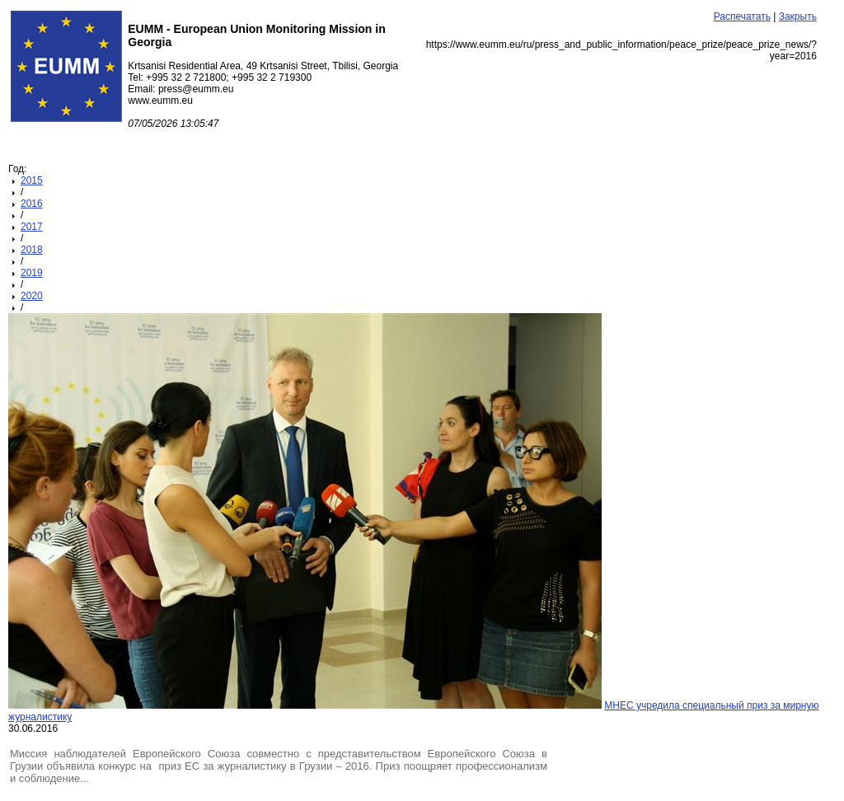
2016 (32, 203)
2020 (32, 296)
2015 (32, 180)
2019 (32, 273)
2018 (32, 249)
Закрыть (798, 16)
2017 (32, 226)
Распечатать (742, 16)
